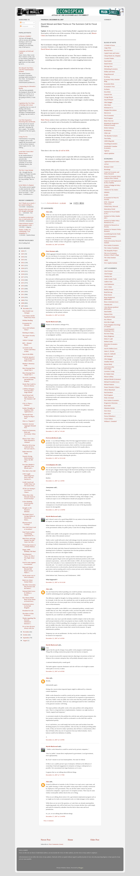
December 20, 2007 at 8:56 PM (55, 244)
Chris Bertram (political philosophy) (111, 308)
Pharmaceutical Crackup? (27, 523)
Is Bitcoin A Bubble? (25, 36)
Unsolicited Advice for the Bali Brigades (28, 606)
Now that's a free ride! (29, 471)
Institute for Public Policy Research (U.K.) (112, 221)
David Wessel (45, 49)
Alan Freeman (108, 271)
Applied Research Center (111, 161)
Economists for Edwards (27, 324)
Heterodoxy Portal (109, 209)
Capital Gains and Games (111, 53)
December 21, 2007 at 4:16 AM (55, 315)
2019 (22, 271)
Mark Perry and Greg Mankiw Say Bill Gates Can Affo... (28, 540)
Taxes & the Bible (27, 354)
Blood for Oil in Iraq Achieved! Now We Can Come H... (28, 447)
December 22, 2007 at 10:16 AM (55, 582)
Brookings (107, 169)
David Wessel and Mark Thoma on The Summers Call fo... (28, 397)
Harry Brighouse (109, 336)
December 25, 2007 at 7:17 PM (55, 775)
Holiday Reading (27, 320)
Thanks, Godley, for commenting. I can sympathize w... (25, 231)
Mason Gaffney (108, 376)
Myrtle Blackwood (52, 321)
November (26, 632)
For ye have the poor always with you (28, 627)
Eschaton (107, 89)
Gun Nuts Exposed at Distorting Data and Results (27, 121)
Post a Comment (49, 821)
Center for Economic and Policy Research (111, 173)
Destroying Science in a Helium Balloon (29, 545)
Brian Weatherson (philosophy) (109, 298)
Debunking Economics (111, 69)
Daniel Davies (108, 63)
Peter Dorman (50, 251)
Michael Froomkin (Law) (111, 382)
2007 (22, 306)
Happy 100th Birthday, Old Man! (29, 550)
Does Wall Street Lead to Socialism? (29, 528)
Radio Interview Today (27, 452)
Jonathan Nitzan (109, 361)
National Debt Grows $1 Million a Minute (28, 593)
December (26, 308)
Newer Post (46, 840)
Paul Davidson (108, 392)
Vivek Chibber (108, 419)
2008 (22, 303)
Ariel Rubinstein (109, 284)
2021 (22, 265)
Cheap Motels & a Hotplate (112, 56)
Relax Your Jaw (109, 121)
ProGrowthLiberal (52, 438)
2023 (22, 259)
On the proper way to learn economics (28, 576)
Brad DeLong (108, 292)
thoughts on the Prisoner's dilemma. (27, 509)
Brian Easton (108, 295)
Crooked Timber (109, 58)
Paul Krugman (108, 118)
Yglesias (106, 151)
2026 (22, 251)
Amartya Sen (108, 276)
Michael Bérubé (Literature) (112, 379)
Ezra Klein (107, 92)
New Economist (109, 115)
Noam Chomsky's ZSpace (112, 387)
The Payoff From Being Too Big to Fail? (28, 416)
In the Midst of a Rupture (26, 185)
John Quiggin (108, 102)
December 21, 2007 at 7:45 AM (55, 431)
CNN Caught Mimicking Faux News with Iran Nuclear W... (28, 476)
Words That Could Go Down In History (29, 385)
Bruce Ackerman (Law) (111, 302)
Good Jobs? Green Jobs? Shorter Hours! (26, 152)
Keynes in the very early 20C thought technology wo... (26, 211)
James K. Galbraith (110, 354)
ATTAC (106, 164)
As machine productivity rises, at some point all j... (26, 218)
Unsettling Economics (110, 144)
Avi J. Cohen (108, 287)
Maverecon (107, 113)
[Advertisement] (70, 832)
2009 (22, 300)
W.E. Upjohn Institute (110, 263)
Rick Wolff (107, 405)
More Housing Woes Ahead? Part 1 (28, 374)
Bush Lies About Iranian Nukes (27, 581)
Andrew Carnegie (27, 340)
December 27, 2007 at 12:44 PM (55, 816)
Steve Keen (107, 411)
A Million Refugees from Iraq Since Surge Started (28, 390)
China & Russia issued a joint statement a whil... (26, 224)
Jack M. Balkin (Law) (110, 348)
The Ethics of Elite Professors (28, 614)
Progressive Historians (111, 403)
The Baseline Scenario (111, 136)
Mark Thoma (45, 120)
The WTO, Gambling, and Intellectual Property (29, 379)
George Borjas (108, 97)
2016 (22, 280)
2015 (22, 283)
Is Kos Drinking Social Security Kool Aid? (27, 503)
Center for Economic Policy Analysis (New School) (112, 177)
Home (70, 840)
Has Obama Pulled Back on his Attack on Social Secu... (28, 599)
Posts (22, 22)
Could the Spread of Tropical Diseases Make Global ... (28, 358)
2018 (22, 274)
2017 (22, 277)
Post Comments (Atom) (56, 844)
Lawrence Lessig (109, 371)
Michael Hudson (109, 384)
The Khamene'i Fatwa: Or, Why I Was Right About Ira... (28, 556)
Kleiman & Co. (108, 107)
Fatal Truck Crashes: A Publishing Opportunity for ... (28, 533)
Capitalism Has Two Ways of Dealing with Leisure (27, 104)
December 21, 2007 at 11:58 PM (55, 510)
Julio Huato (107, 105)
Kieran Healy (108, 364)
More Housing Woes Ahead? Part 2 (28, 369)
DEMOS (106, 192)
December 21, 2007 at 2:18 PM (55, 481)
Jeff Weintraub (108, 356)
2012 (22, 291)
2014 (22, 285)
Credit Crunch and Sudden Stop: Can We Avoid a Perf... (28, 483)
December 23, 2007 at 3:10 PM (55, 740)
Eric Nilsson (108, 319)
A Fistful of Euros (109, 45)
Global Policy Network (111, 206)
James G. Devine (109, 351)
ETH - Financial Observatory (109, 203)
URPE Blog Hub (109, 141)
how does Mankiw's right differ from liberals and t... (28, 466)
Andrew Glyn (108, 281)
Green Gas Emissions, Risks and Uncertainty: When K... (29, 433)
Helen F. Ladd (108, 339)
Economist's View (109, 86)
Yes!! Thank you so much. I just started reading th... (27, 204)
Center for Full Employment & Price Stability (112, 181)
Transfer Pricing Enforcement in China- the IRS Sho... (27, 458)
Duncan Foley (108, 314)
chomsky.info (108, 304)
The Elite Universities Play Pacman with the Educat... (28, 586)
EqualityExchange (109, 317)
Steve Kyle (107, 413)
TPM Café (107, 133)
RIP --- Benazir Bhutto (27, 344)
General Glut (108, 94)
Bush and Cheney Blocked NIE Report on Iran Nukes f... (27, 569)
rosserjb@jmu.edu (52, 465)
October (25, 635)
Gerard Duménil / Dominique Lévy (109, 330)
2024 (22, 257)
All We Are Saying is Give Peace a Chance (28, 490)
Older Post (94, 840)
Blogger (80, 868)
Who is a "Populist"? (28, 421)
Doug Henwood (109, 74)
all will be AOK (64, 150)
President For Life (27, 610)
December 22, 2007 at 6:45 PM (55, 671)
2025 (22, 254)
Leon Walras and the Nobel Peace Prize (28, 316)
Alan (47, 212)
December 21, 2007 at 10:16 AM (55, 458)
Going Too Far (23, 136)
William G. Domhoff (110, 421)
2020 (22, 268)
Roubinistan (107, 130)
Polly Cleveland (109, 398)
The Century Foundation (111, 248)
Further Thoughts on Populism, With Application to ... (28, 410)
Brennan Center (109, 167)
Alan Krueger (108, 273)
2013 (22, 288)
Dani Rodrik (108, 61)
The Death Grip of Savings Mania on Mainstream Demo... (28, 517)
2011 (22, 294)
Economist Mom (109, 84)
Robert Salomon (109, 128)
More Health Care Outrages (27, 312)
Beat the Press (108, 50)
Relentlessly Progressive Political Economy (111, 124)
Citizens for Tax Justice (111, 190)
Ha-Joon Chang (108, 333)
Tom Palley (107, 138)
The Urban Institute (110, 257)
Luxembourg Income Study (112, 234)
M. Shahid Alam (109, 374)
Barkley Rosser (108, 289)
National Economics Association (110, 237)
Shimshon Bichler (109, 408)
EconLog (107, 77)
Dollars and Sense (109, 71)
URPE (106, 260)
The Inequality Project (111, 250)
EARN (106, 195)
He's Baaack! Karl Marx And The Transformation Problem (26, 69)
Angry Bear (107, 48)
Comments (24, 26)
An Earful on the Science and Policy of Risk (28, 349)
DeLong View (108, 66)
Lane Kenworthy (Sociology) (109, 367)
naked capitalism (109, 153)
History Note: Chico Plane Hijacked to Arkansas (28, 440)
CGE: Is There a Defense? (27, 404)
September (26, 637)
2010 (22, 297)
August (25, 640)
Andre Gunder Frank (110, 279)
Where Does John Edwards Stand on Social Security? (28, 496)
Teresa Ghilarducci (109, 416)
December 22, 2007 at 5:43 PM (55, 638)
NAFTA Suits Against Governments (28, 563)
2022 (22, 262)
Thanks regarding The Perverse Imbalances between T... (29, 620)
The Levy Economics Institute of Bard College (111, 254)
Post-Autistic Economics (111, 245)
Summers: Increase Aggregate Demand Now (29, 425)
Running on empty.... (28, 332)
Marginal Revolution (110, 110)
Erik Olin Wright (109, 322)
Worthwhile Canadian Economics (110, 147)
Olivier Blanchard (109, 390)
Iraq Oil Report (108, 99)
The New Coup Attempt (26, 170)
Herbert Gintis (108, 341)
